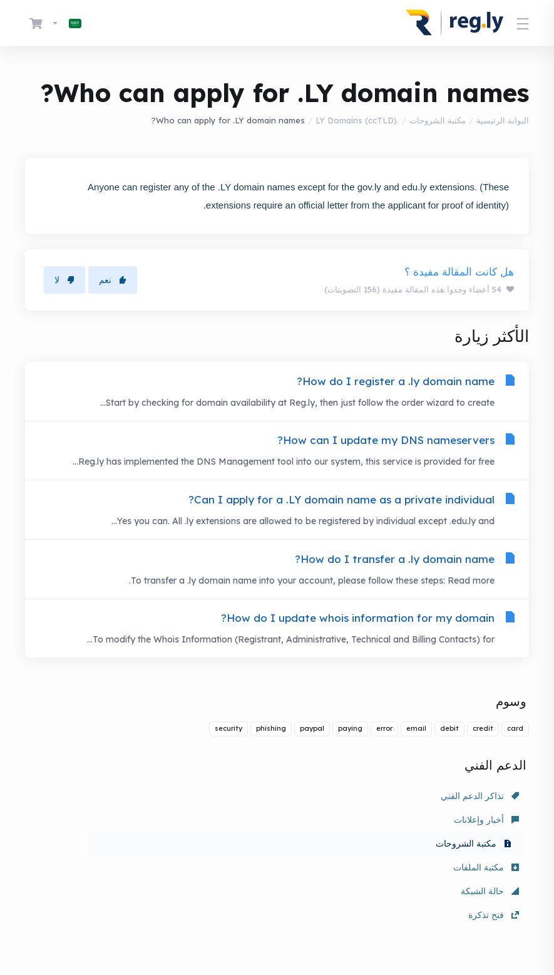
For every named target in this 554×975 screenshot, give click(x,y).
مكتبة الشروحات (437, 120)
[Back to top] (240, 923)
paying (350, 748)
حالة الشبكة (328, 839)
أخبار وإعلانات (324, 816)
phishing (271, 748)
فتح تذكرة (170, 839)
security (228, 748)
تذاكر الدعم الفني (480, 816)
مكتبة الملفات (486, 839)
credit (483, 748)
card (515, 748)
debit (449, 748)
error (384, 748)
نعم (112, 280)
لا (64, 280)
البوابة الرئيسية (502, 120)
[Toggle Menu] (523, 23)
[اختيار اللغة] (66, 23)
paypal (312, 748)
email (416, 748)
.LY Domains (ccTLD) (357, 120)
